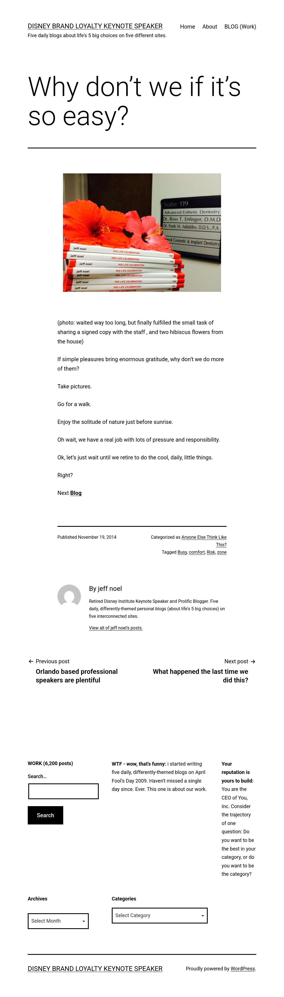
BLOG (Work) (240, 26)
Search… (37, 776)
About (209, 26)
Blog (76, 493)
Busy (182, 552)
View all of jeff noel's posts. (116, 628)
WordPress (243, 968)
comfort (197, 552)
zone (222, 552)
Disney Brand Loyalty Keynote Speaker (95, 26)
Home (187, 26)
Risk (211, 552)
